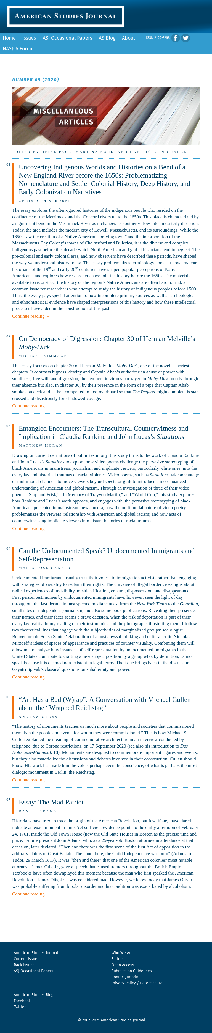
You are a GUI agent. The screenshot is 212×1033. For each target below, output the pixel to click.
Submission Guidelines (132, 971)
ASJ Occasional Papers (67, 38)
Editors (118, 959)
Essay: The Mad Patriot (51, 802)
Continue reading (31, 316)
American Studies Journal (36, 953)
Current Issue (25, 959)
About (128, 38)
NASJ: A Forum (18, 48)
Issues (29, 38)
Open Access (123, 965)
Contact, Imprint (126, 977)
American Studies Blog (33, 995)
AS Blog (107, 38)
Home (9, 38)
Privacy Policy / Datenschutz (137, 983)
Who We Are (122, 953)
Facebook (22, 1001)
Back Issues (24, 965)
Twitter (20, 1007)
